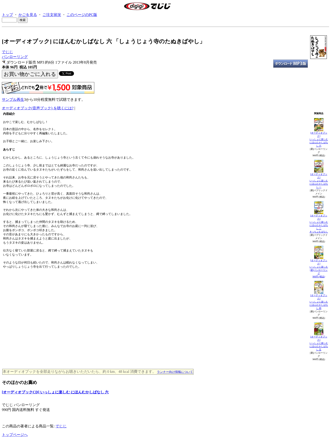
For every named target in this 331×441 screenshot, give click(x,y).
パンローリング (15, 57)
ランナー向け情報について (175, 372)
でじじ (7, 52)
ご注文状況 (52, 15)
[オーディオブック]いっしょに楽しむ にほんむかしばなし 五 (319, 343)
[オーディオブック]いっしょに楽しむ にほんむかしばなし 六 (319, 139)
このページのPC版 (82, 15)
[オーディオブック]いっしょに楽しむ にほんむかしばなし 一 (319, 180)
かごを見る (27, 15)
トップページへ (15, 435)
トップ (7, 15)
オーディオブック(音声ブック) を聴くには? (38, 108)
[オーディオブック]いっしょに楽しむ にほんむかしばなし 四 (319, 301)
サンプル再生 (13, 99)
